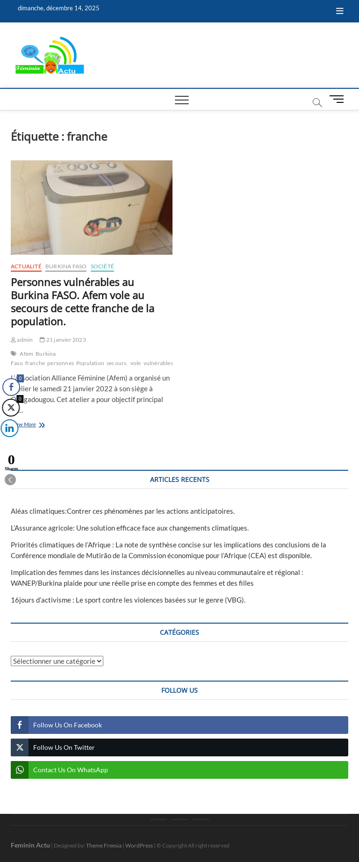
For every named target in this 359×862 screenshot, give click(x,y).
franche (35, 362)
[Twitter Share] (10, 408)
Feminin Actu (30, 845)
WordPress (139, 845)
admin (22, 339)
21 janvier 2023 (63, 339)
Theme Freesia (104, 845)
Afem (26, 353)
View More (36, 425)
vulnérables (158, 362)
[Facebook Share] (11, 387)
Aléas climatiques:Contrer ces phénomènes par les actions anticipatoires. (123, 511)
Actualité (26, 266)
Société (102, 266)
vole (135, 362)
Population (90, 362)
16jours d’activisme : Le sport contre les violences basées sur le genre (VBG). (128, 600)
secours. (117, 362)
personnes (60, 362)
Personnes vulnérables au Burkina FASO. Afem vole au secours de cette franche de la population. (82, 301)
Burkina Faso (65, 266)
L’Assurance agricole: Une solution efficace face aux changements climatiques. (130, 528)
